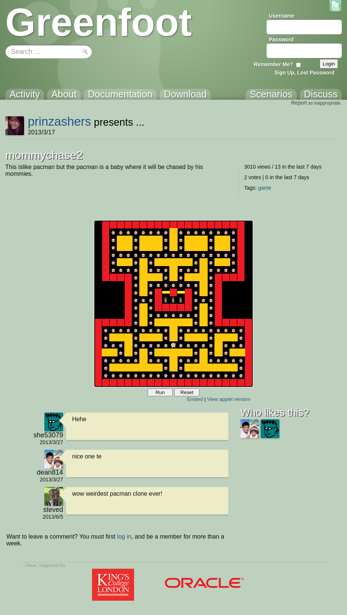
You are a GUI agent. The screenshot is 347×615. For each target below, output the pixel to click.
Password (281, 40)
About (30, 565)
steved (53, 509)
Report (299, 103)
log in (124, 536)
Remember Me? (273, 64)
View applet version (228, 399)
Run (159, 392)
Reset (186, 392)
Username (281, 16)
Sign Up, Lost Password (305, 73)
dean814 (50, 472)
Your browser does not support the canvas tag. (173, 304)
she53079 (48, 435)
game (264, 188)
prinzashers (59, 121)
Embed (195, 399)
